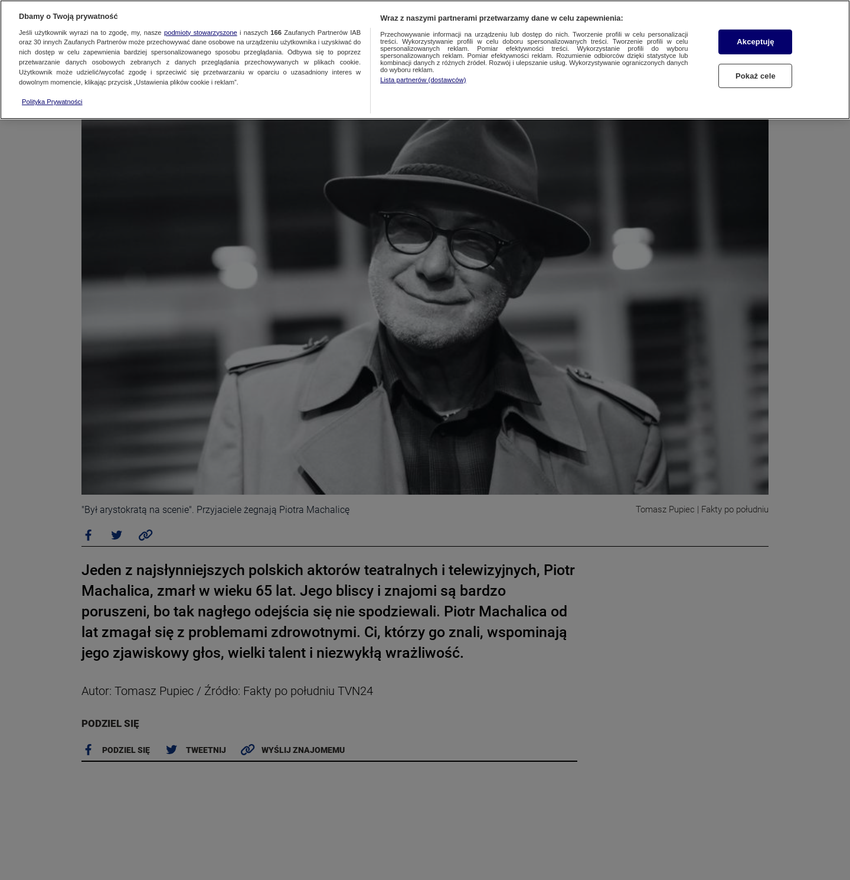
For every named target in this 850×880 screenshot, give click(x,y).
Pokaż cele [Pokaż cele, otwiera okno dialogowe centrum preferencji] (755, 76)
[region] (425, 59)
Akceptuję (755, 41)
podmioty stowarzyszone (200, 32)
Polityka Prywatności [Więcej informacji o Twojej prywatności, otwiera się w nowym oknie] (52, 101)
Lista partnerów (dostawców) (423, 79)
